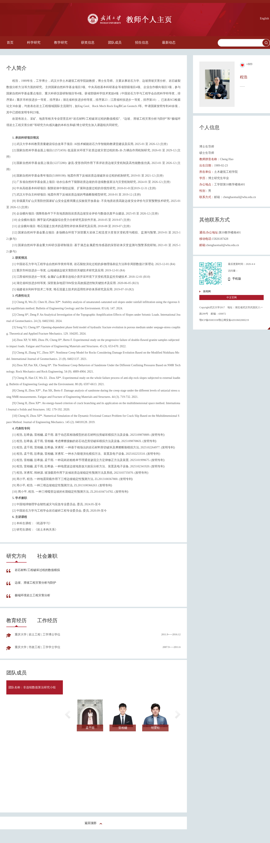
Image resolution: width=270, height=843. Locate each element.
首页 (10, 42)
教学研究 (61, 42)
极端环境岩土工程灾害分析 (32, 595)
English (264, 18)
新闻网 (207, 291)
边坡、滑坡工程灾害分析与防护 (35, 582)
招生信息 (141, 42)
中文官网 (232, 297)
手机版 (236, 278)
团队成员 (115, 42)
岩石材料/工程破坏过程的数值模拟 (37, 570)
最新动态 (169, 42)
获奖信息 (87, 42)
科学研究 (33, 42)
